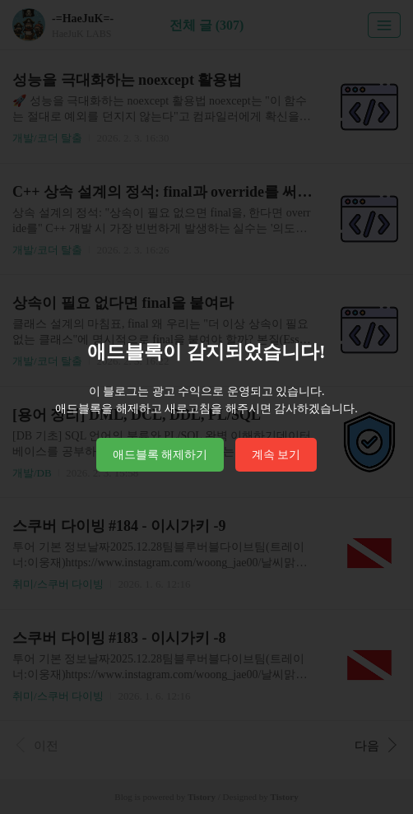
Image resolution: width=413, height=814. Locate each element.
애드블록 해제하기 (160, 455)
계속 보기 (276, 455)
